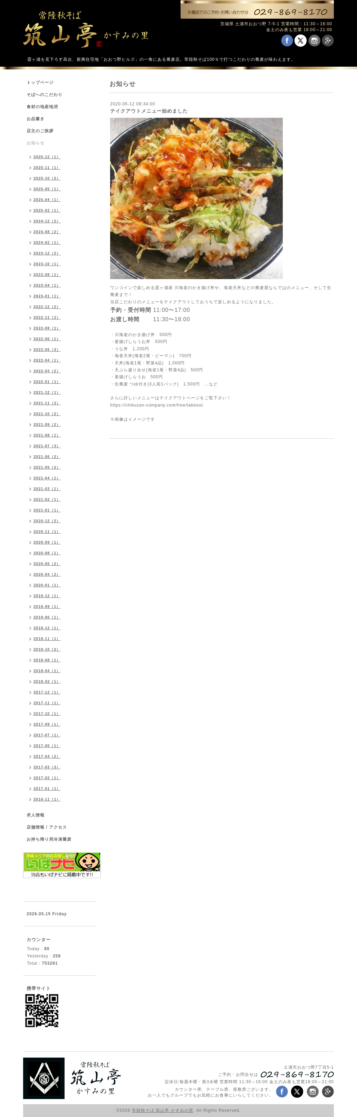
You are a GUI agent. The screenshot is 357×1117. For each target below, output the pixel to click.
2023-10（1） (47, 264)
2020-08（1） (47, 553)
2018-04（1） (47, 671)
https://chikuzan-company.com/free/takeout (156, 405)
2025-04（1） (47, 200)
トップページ (40, 82)
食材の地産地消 (42, 106)
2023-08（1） (47, 275)
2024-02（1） (47, 242)
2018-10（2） (47, 649)
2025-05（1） (47, 189)
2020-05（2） (47, 564)
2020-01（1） (47, 585)
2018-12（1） (47, 628)
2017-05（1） (47, 746)
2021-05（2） (47, 467)
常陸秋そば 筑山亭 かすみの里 (162, 1110)
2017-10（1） (47, 714)
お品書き (36, 118)
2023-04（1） (47, 285)
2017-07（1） (47, 735)
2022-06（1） (47, 339)
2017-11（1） (47, 703)
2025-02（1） (47, 210)
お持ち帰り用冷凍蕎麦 (49, 839)
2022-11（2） (47, 317)
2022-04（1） (47, 360)
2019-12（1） (47, 596)
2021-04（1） (47, 478)
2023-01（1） (47, 296)
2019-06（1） (47, 617)
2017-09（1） (47, 724)
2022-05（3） (47, 349)
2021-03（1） (47, 489)
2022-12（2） (47, 307)
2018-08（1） (47, 660)
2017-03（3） (47, 767)
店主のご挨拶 (40, 130)
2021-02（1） (47, 499)
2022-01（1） (47, 382)
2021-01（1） (47, 510)
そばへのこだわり (44, 94)
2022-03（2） (47, 371)
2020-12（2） (47, 521)
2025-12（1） (47, 157)
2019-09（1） (47, 606)
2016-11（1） (47, 799)
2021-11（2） (47, 403)
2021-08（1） (47, 435)
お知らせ (36, 143)
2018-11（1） (47, 639)
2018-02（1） (47, 681)
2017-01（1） (47, 788)
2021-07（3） (47, 446)
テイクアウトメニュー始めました (149, 111)
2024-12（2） (47, 221)
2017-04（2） (47, 756)
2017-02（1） (47, 778)
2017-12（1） (47, 692)
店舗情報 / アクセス (47, 827)
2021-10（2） (47, 414)
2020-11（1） (47, 531)
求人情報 (36, 815)
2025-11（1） (47, 167)
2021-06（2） (47, 457)
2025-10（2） (47, 178)
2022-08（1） (47, 328)
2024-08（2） (47, 232)
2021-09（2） (47, 424)
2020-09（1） (47, 542)
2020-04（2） (47, 574)
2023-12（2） (47, 253)
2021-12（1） (47, 392)
